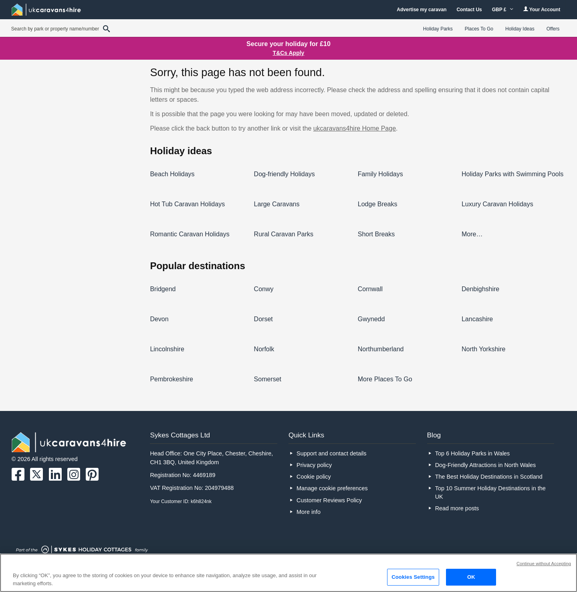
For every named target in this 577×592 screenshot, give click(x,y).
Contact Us (469, 9)
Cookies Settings (413, 577)
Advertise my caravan (421, 9)
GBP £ (502, 9)
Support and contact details (331, 453)
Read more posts (457, 508)
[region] (288, 573)
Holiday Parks (438, 29)
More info (309, 512)
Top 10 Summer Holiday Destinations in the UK (490, 492)
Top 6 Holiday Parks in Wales (472, 453)
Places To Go (479, 29)
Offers (553, 29)
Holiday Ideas (520, 29)
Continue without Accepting (543, 563)
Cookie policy (314, 476)
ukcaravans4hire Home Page (354, 128)
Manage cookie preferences (332, 488)
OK (471, 577)
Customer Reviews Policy (329, 500)
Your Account (541, 9)
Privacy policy (314, 465)
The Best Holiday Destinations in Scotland (489, 476)
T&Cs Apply (289, 53)
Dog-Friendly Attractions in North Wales (485, 465)
